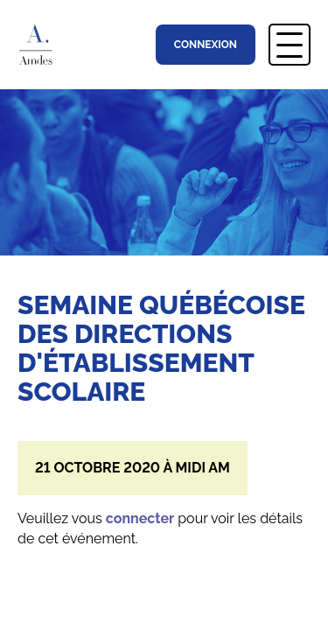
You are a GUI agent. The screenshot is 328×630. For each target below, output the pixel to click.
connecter (140, 518)
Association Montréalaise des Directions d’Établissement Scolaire (42, 45)
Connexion (205, 44)
